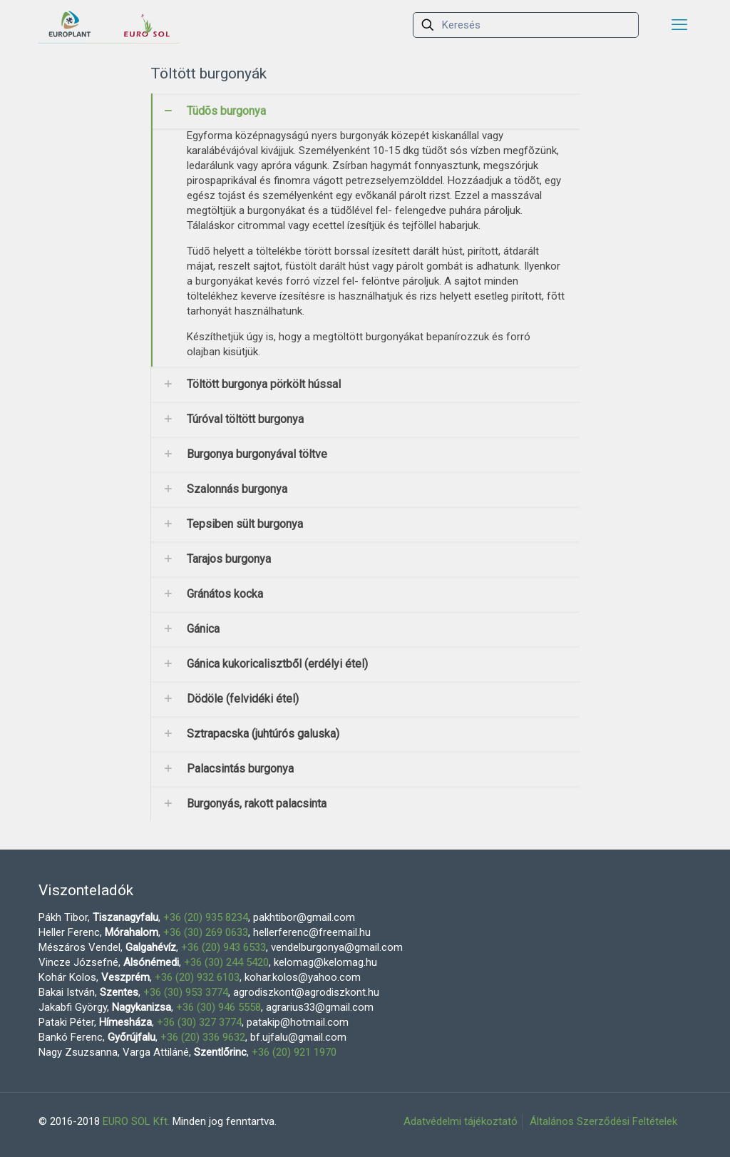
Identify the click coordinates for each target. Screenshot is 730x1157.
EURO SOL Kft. (136, 1121)
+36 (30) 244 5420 (226, 962)
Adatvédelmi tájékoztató (460, 1121)
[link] (365, 230)
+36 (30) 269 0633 (205, 932)
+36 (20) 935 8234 (205, 917)
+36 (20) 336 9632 (202, 1037)
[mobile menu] (679, 25)
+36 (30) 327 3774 (199, 1022)
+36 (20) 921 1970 (294, 1052)
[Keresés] (526, 25)
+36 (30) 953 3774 (185, 992)
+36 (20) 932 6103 (197, 977)
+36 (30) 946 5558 (218, 1007)
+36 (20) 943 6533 (223, 947)
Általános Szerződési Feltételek (603, 1121)
